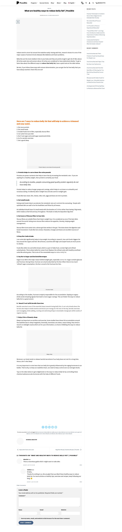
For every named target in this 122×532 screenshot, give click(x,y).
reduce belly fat (58, 433)
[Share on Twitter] (46, 427)
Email (41, 510)
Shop (53, 3)
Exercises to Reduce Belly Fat (45, 432)
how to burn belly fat (69, 432)
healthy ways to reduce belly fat (58, 432)
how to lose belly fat (34, 433)
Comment (22, 496)
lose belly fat (52, 433)
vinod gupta (90, 86)
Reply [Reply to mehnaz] (81, 481)
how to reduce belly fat (44, 433)
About (59, 3)
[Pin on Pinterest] (52, 427)
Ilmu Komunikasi (91, 53)
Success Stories (44, 3)
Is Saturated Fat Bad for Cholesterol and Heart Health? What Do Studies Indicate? (95, 42)
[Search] (86, 2)
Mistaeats (89, 78)
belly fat (37, 432)
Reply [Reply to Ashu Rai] (81, 465)
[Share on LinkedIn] (56, 427)
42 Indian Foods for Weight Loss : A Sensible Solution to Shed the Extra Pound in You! (95, 80)
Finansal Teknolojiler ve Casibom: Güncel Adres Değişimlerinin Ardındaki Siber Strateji (96, 16)
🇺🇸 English (71, 3)
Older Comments (21, 485)
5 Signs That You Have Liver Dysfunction (95, 63)
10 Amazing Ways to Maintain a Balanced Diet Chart (96, 87)
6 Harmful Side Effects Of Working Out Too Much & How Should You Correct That (95, 71)
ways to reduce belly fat (67, 433)
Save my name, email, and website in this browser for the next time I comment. (45, 518)
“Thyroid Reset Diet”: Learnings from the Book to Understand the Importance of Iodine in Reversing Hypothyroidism (96, 34)
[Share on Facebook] (43, 427)
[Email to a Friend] (49, 427)
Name (20, 510)
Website (63, 510)
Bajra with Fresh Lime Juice (25, 449)
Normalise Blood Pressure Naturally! (94, 22)
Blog (65, 3)
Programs (34, 3)
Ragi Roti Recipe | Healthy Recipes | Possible (69, 449)
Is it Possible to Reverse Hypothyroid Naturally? (93, 27)
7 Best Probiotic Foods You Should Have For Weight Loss (95, 56)
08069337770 (100, 3)
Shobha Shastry (55, 15)
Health (49, 8)
